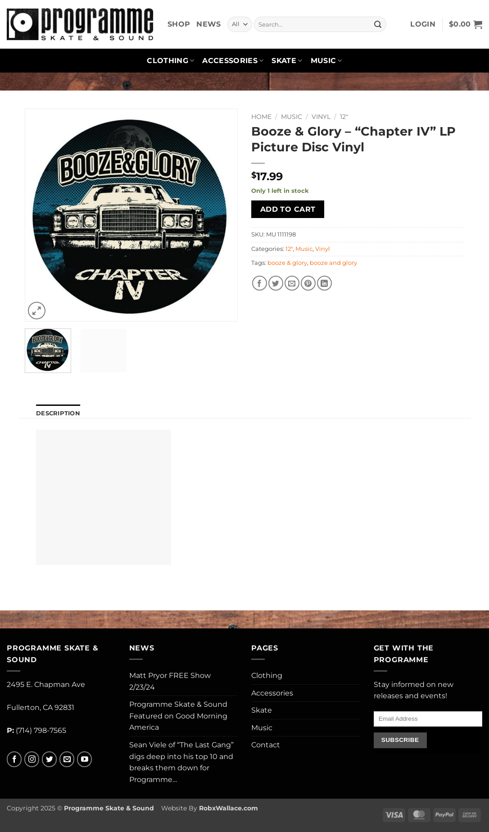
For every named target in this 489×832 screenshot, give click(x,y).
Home (261, 116)
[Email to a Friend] (292, 283)
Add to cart (288, 209)
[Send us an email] (66, 759)
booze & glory (287, 262)
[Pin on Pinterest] (308, 283)
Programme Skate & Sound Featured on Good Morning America (178, 716)
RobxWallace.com (228, 808)
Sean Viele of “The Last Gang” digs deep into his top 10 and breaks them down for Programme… (181, 762)
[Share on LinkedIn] (324, 283)
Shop (179, 24)
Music (326, 60)
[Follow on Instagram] (31, 759)
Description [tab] (58, 413)
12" (344, 116)
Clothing (170, 60)
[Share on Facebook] (259, 283)
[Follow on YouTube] (84, 759)
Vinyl (321, 116)
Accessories (232, 60)
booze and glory (333, 262)
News (208, 24)
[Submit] (377, 24)
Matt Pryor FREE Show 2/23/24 (170, 681)
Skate (287, 60)
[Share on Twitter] (275, 283)
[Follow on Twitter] (49, 759)
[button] (422, 24)
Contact (265, 745)
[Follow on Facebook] (14, 759)
